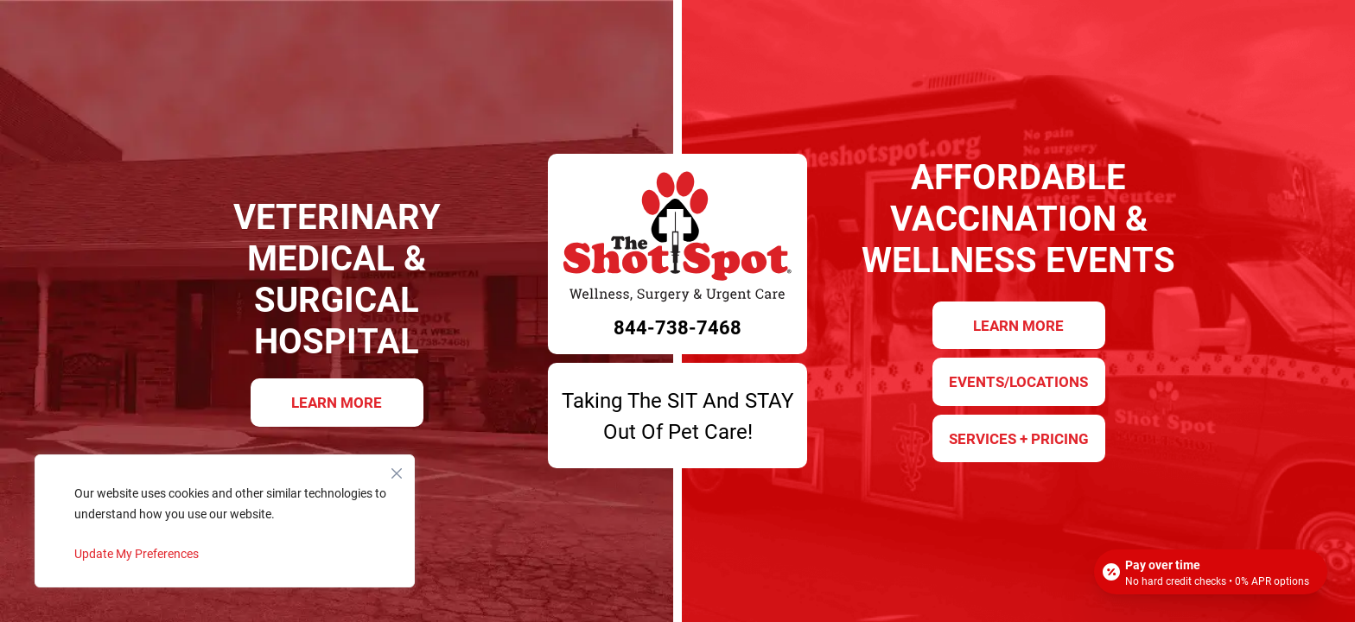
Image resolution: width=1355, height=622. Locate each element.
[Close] (396, 469)
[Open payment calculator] (1210, 571)
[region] (225, 520)
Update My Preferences (136, 553)
